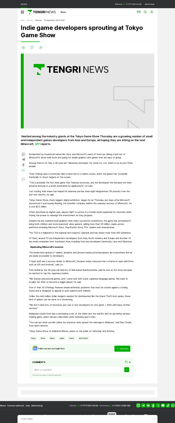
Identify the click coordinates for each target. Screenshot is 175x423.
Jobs (27, 405)
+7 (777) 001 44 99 (89, 405)
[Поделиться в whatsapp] (23, 154)
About (3, 405)
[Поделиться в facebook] (23, 165)
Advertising (149, 4)
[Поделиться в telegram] (23, 159)
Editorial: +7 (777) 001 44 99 (128, 4)
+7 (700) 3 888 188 (121, 405)
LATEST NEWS (27, 419)
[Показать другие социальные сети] (23, 170)
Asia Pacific (83, 338)
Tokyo (33, 338)
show (43, 338)
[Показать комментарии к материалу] (23, 179)
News (63, 12)
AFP (37, 144)
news (52, 338)
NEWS (24, 4)
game (71, 338)
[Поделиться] (40, 47)
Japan (61, 338)
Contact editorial (15, 405)
